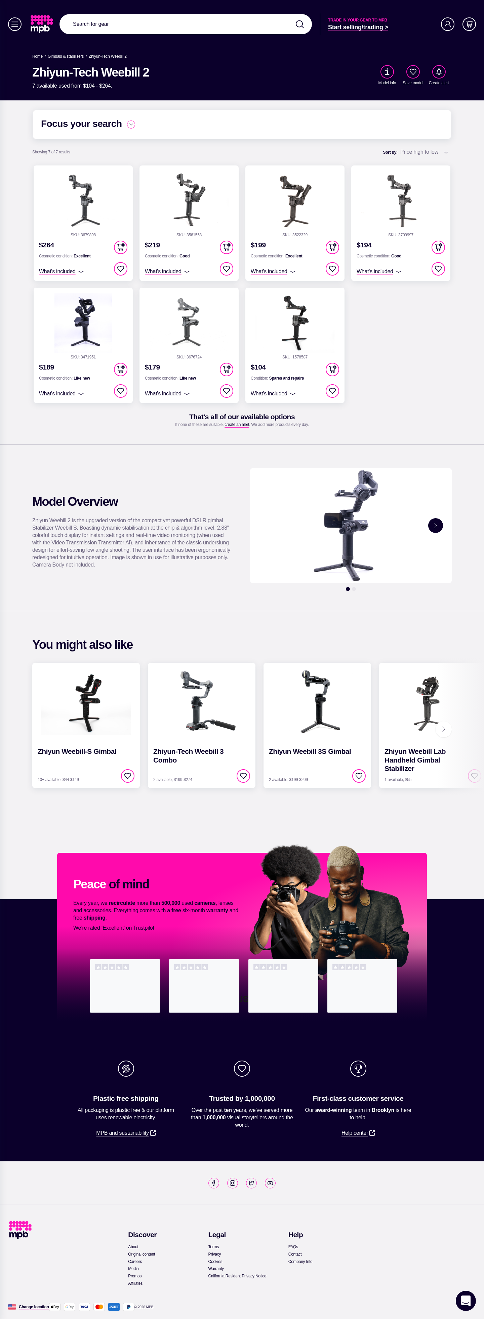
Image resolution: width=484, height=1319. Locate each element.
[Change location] (34, 1307)
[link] (42, 24)
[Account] (447, 24)
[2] (354, 589)
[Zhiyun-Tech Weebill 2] (108, 56)
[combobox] (185, 24)
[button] (121, 247)
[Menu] (15, 24)
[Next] (444, 729)
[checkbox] (413, 72)
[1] (348, 589)
